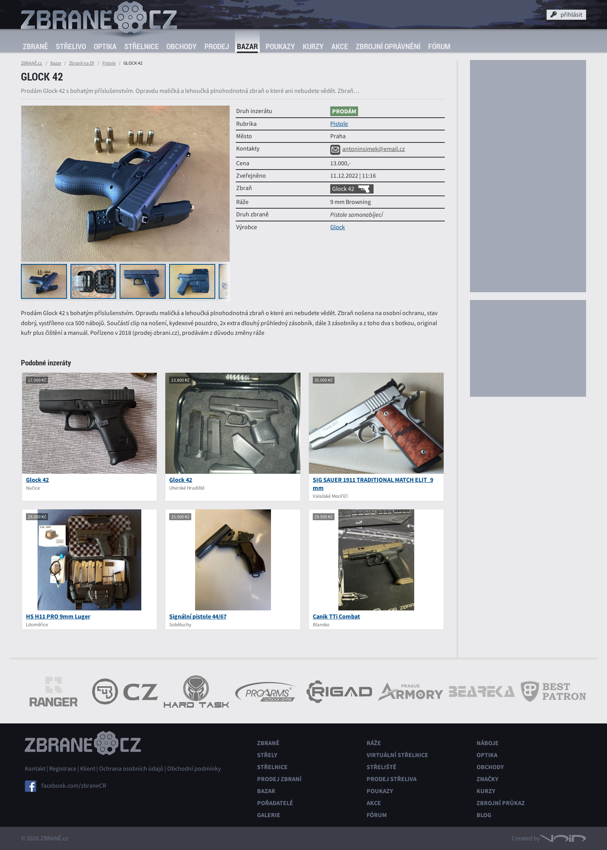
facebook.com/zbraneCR (73, 786)
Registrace (62, 769)
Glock (337, 227)
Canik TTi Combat (336, 616)
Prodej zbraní (279, 779)
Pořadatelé (275, 803)
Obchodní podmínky (194, 769)
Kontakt (35, 769)
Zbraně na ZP (81, 63)
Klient (87, 769)
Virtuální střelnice (397, 755)
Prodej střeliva (392, 779)
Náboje (488, 743)
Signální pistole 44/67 (197, 616)
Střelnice (141, 46)
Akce (339, 46)
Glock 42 (352, 189)
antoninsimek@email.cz (367, 149)
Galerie (268, 815)
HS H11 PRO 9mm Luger (58, 616)
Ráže (374, 743)
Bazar (247, 46)
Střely (267, 755)
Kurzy (313, 46)
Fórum (439, 46)
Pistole (109, 63)
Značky (487, 779)
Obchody (181, 46)
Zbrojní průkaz (501, 803)
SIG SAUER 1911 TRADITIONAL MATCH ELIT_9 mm (373, 484)
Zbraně (35, 46)
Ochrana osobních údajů (131, 769)
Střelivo (71, 46)
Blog (484, 815)
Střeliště (381, 767)
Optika (105, 46)
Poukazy (280, 46)
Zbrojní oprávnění (388, 46)
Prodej (216, 46)
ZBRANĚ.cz (32, 63)
